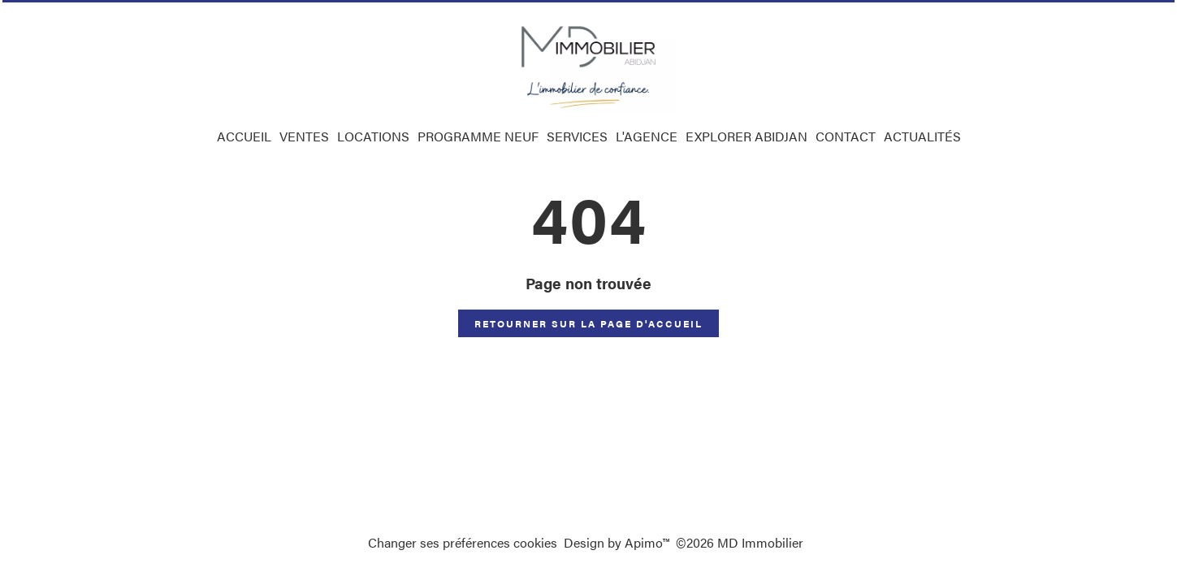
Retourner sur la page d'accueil (588, 323)
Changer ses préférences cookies (462, 542)
